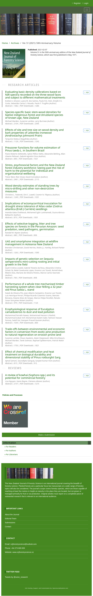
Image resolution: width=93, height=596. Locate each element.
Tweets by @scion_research (16, 577)
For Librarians (11, 454)
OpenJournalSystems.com (60, 588)
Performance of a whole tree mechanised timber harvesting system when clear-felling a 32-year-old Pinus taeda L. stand (34, 287)
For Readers (10, 446)
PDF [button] (87, 92)
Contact (8, 527)
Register (76, 3)
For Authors (10, 450)
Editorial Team (10, 519)
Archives (15, 43)
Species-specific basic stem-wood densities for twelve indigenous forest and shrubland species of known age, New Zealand (34, 115)
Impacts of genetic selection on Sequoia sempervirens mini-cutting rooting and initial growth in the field (32, 261)
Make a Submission (46, 435)
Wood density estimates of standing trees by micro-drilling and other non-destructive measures (32, 188)
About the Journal (12, 514)
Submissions (10, 523)
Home (5, 43)
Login (85, 3)
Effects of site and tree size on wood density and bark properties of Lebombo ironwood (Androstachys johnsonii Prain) (34, 132)
